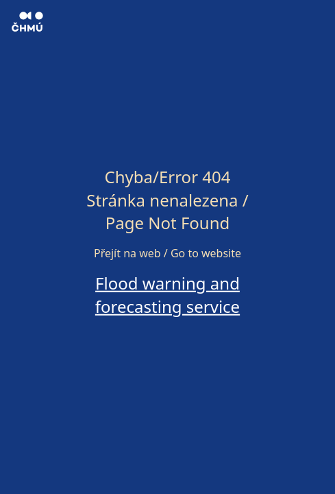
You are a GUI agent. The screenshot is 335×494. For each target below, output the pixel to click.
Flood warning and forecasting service (167, 295)
